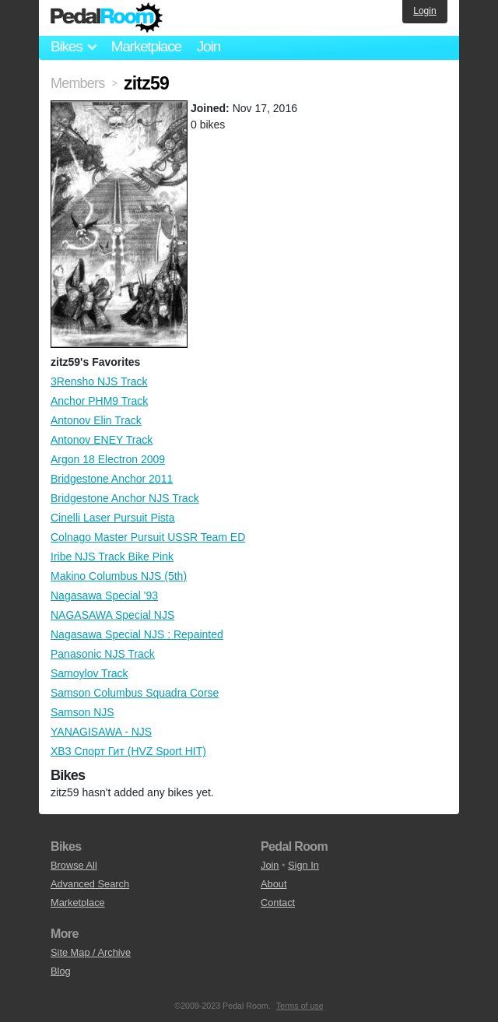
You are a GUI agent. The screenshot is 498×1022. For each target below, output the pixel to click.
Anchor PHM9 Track (99, 401)
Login (424, 10)
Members (77, 83)
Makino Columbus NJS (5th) (119, 576)
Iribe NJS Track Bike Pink (112, 556)
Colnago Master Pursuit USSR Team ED (148, 537)
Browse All (74, 865)
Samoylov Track (89, 673)
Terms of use (300, 1005)
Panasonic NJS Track (103, 654)
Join (208, 46)
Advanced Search (90, 884)
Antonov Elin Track (96, 420)
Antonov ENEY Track (102, 440)
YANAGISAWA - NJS (101, 731)
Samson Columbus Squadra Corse (135, 693)
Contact (278, 902)
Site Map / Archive (91, 952)
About (273, 884)
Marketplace (145, 46)
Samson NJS (82, 712)
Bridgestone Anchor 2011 (112, 478)
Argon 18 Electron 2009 (108, 459)
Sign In (303, 865)
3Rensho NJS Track (99, 381)
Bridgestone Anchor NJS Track (125, 498)
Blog (61, 971)
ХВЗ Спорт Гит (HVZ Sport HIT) (128, 751)
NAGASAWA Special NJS (112, 615)
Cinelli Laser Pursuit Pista (113, 517)
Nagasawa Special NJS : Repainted (137, 634)
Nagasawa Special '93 (104, 595)
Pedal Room (107, 17)
